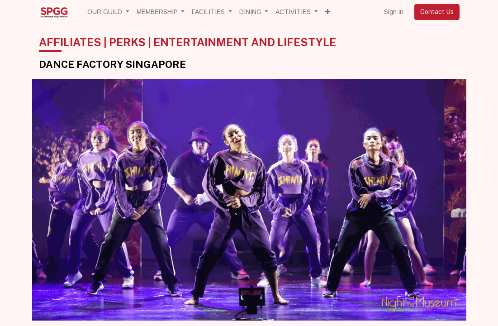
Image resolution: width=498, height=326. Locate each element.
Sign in (393, 11)
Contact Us (437, 11)
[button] (328, 12)
